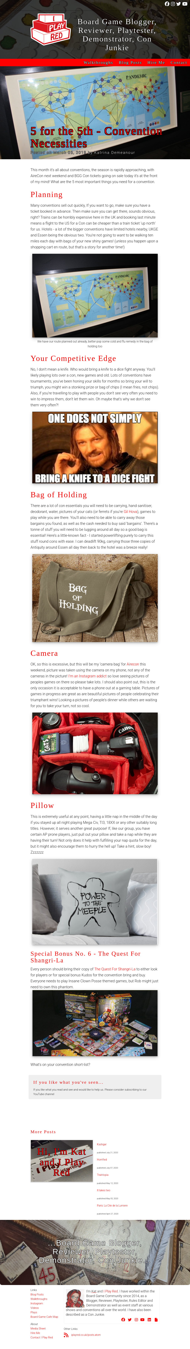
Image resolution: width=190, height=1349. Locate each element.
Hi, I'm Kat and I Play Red (61, 1162)
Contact (179, 62)
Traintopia (102, 1174)
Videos (34, 1308)
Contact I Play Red (41, 1337)
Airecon (133, 664)
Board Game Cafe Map (44, 1316)
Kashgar (102, 1144)
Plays (33, 1312)
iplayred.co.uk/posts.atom (86, 1334)
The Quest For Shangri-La (114, 969)
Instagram (36, 1303)
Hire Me (156, 62)
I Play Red (111, 1291)
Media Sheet (38, 1328)
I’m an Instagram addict (87, 676)
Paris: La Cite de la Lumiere (112, 1205)
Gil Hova (130, 511)
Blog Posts (130, 62)
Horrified (102, 1159)
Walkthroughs (98, 62)
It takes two (103, 1190)
